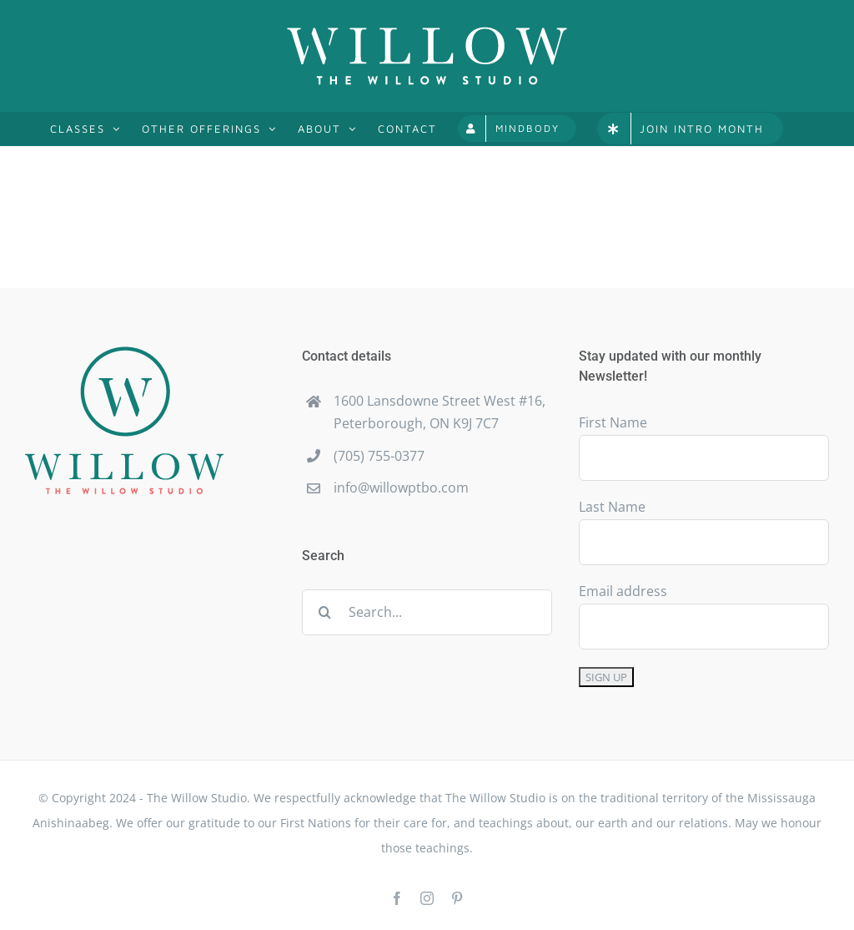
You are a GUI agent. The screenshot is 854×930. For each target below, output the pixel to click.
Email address (623, 591)
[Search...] (427, 612)
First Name (613, 422)
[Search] (325, 612)
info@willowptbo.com (401, 487)
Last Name (612, 507)
